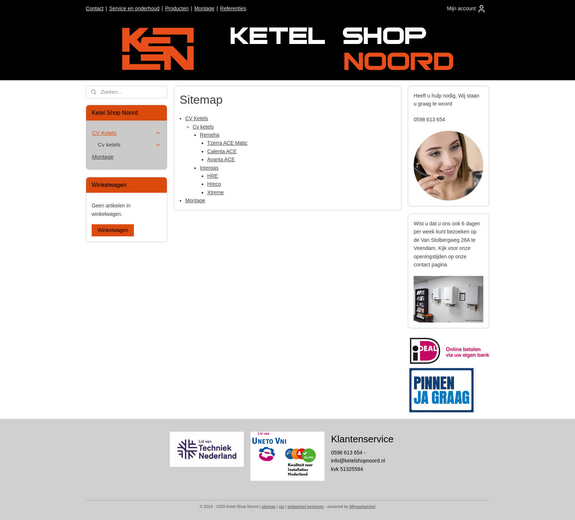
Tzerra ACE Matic (227, 143)
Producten (176, 8)
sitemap (268, 506)
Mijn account (466, 8)
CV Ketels (196, 118)
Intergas (209, 168)
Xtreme (215, 192)
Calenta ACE (222, 151)
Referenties (233, 8)
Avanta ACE (221, 159)
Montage (204, 8)
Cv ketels (203, 127)
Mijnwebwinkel (362, 506)
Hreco (214, 184)
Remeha (209, 135)
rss (281, 506)
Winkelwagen (113, 230)
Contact (94, 8)
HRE (212, 176)
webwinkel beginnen (306, 506)
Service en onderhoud (134, 8)
